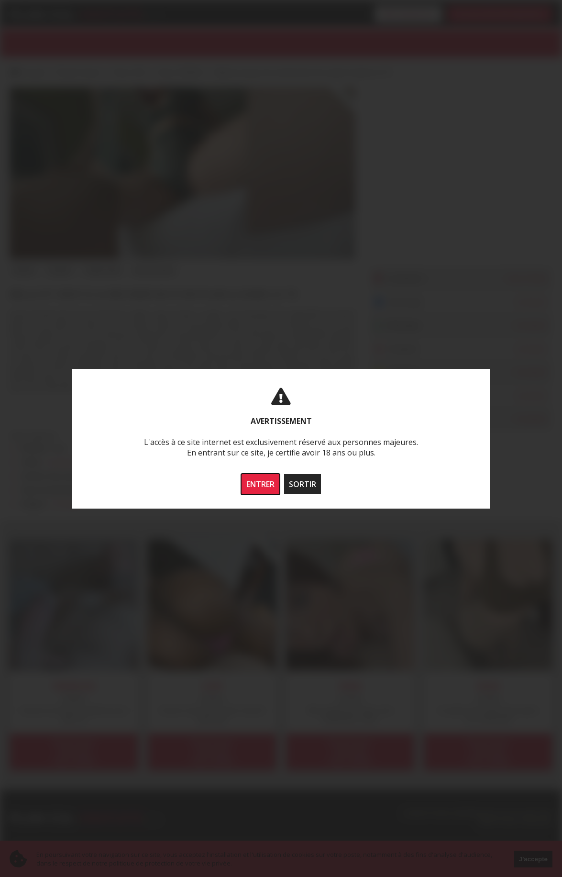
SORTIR (302, 484)
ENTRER (260, 484)
